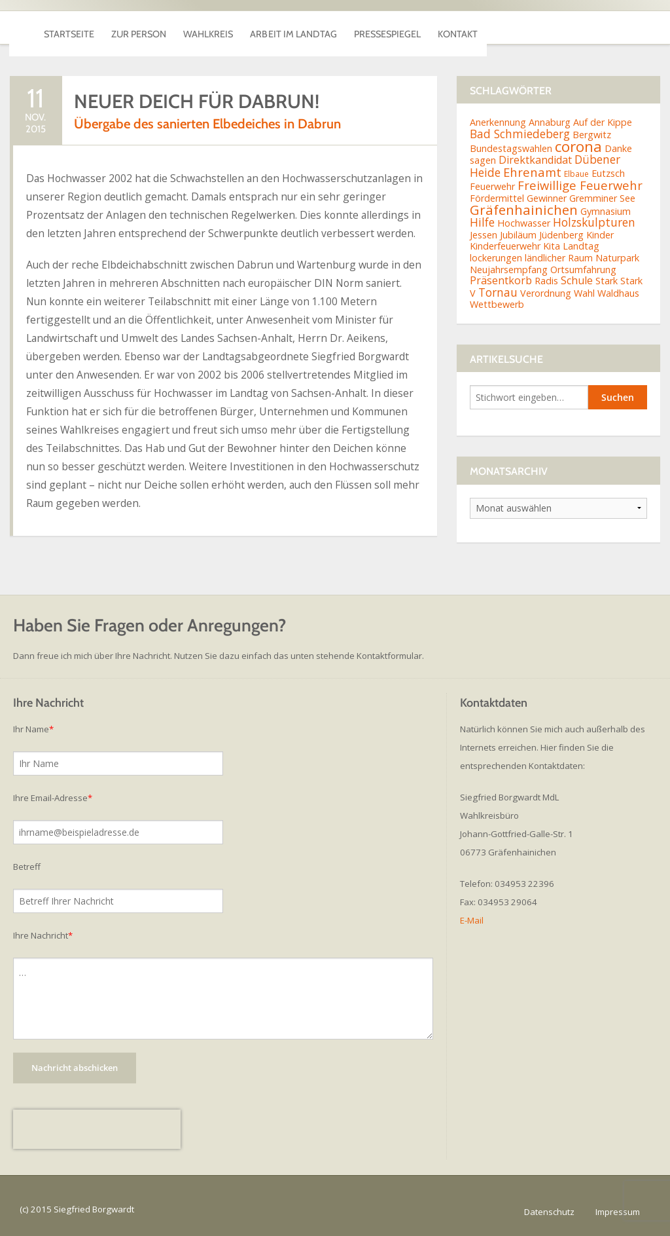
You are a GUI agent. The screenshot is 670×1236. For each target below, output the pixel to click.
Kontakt (615, 27)
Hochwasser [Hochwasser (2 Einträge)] (523, 223)
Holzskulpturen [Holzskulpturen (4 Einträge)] (594, 222)
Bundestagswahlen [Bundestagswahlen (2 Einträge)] (511, 148)
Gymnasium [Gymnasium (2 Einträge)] (605, 211)
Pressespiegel (517, 27)
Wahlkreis (276, 27)
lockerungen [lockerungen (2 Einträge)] (496, 258)
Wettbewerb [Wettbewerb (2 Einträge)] (497, 304)
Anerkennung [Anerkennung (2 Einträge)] (498, 122)
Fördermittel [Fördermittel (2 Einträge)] (497, 198)
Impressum (617, 1212)
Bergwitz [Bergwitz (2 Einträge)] (592, 134)
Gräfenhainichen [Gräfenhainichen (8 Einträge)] (524, 209)
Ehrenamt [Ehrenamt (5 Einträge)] (532, 172)
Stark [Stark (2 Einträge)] (606, 280)
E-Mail (472, 920)
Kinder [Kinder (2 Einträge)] (600, 235)
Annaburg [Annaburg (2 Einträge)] (550, 122)
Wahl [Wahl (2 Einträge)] (584, 293)
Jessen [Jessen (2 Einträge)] (483, 235)
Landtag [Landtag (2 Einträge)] (581, 246)
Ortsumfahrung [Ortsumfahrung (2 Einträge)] (583, 269)
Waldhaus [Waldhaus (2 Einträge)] (618, 293)
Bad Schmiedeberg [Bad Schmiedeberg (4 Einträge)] (520, 133)
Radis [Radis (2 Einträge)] (546, 280)
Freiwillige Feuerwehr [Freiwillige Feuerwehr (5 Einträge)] (580, 185)
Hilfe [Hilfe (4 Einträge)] (482, 222)
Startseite (82, 27)
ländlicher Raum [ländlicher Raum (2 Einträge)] (559, 258)
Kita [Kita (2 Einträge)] (551, 246)
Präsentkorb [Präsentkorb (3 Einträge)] (501, 280)
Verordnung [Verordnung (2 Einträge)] (545, 293)
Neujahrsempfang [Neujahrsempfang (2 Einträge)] (509, 269)
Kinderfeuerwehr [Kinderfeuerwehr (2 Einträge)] (505, 246)
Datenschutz (549, 1212)
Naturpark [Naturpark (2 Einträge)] (617, 258)
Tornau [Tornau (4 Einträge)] (498, 292)
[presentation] (97, 1129)
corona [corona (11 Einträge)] (578, 146)
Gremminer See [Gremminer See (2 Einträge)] (602, 198)
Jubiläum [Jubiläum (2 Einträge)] (518, 235)
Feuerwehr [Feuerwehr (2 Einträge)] (492, 186)
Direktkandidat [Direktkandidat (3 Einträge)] (535, 160)
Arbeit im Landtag (392, 27)
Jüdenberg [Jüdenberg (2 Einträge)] (561, 235)
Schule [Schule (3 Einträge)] (577, 280)
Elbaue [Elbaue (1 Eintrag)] (576, 173)
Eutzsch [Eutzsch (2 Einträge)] (608, 173)
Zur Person (180, 27)
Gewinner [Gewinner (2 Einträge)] (547, 198)
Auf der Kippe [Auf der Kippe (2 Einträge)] (602, 122)
